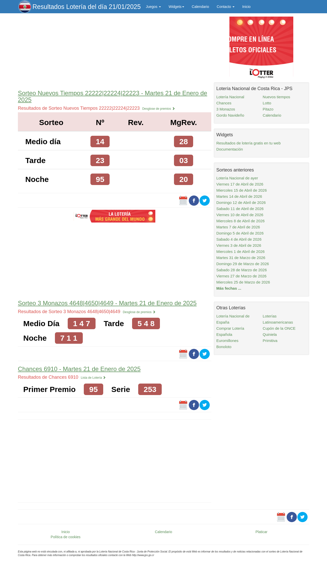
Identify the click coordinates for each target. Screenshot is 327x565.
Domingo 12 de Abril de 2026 (241, 202)
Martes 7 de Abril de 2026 (238, 227)
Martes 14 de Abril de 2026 (239, 196)
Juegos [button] (153, 7)
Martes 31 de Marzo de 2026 (240, 257)
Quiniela (270, 334)
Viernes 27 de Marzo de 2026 (241, 276)
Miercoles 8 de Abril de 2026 (240, 221)
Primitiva (270, 340)
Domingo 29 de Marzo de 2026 (242, 264)
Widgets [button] (176, 7)
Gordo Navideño (230, 115)
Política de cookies (65, 537)
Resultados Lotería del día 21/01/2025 (86, 6)
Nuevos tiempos (276, 97)
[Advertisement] (114, 50)
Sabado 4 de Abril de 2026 (239, 239)
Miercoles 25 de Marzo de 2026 (243, 282)
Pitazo (268, 109)
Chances (223, 103)
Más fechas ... (228, 288)
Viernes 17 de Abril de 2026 (239, 184)
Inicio (246, 7)
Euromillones (227, 340)
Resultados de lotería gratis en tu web (248, 143)
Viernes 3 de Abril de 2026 (238, 245)
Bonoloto (223, 347)
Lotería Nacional (230, 97)
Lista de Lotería (93, 377)
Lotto (267, 103)
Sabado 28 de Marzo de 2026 (241, 270)
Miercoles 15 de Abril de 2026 (241, 190)
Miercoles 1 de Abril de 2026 (240, 251)
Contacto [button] (226, 7)
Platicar (261, 532)
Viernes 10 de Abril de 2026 (239, 215)
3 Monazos (225, 109)
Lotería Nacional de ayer (237, 178)
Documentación (229, 149)
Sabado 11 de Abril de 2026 (240, 208)
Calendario (200, 7)
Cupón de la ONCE (279, 328)
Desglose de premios (158, 108)
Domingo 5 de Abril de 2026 (240, 233)
